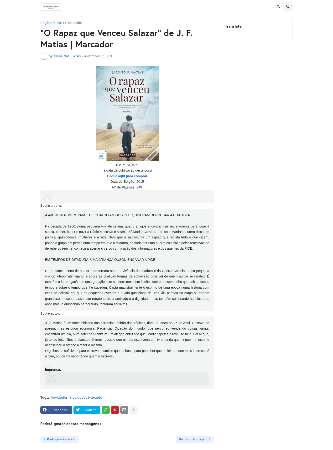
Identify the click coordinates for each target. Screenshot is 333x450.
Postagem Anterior (61, 439)
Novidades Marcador (87, 398)
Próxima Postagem (193, 439)
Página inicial (51, 23)
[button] (278, 6)
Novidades (73, 23)
